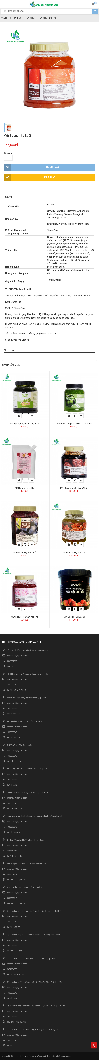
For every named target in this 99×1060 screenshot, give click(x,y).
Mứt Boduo (30, 18)
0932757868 (9, 661)
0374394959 (9, 969)
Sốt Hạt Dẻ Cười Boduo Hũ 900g (24, 423)
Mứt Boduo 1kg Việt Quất (24, 552)
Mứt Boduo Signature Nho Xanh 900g (74, 423)
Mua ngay (49, 177)
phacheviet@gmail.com (14, 656)
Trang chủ (6, 18)
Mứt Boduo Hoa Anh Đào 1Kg (24, 617)
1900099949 (9, 685)
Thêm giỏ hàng (51, 167)
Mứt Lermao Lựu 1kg (24, 488)
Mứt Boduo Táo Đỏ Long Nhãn (74, 488)
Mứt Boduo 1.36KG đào (74, 617)
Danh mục (18, 18)
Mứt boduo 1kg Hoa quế (74, 552)
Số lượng (8, 153)
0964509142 (9, 874)
